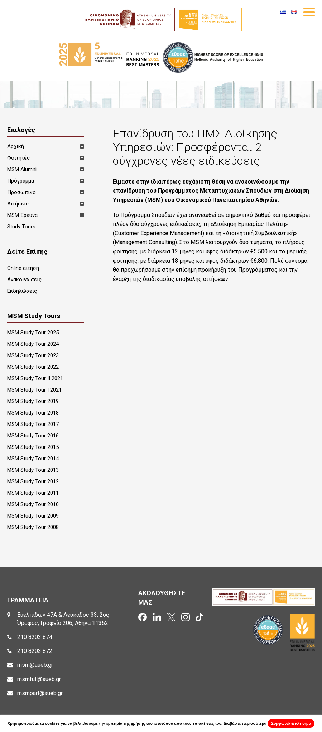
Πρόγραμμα (20, 181)
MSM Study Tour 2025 (33, 332)
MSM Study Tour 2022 (33, 367)
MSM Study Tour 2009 (33, 516)
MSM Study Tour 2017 (33, 424)
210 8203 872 (34, 651)
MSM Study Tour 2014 (33, 458)
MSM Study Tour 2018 (33, 412)
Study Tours (21, 226)
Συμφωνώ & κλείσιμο (291, 723)
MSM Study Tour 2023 (33, 355)
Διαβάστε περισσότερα (245, 723)
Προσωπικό (21, 192)
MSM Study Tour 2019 (33, 401)
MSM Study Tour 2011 (33, 493)
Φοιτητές (18, 158)
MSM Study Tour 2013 (33, 470)
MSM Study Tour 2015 (33, 447)
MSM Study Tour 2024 (33, 344)
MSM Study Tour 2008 (33, 527)
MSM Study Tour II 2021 (35, 378)
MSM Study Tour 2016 (33, 435)
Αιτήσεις (18, 203)
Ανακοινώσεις (24, 279)
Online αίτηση (23, 268)
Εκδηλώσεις (22, 291)
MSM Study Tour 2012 (33, 481)
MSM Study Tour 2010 (33, 504)
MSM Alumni (22, 169)
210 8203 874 (34, 637)
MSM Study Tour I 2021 (34, 390)
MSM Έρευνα (22, 215)
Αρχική (15, 146)
